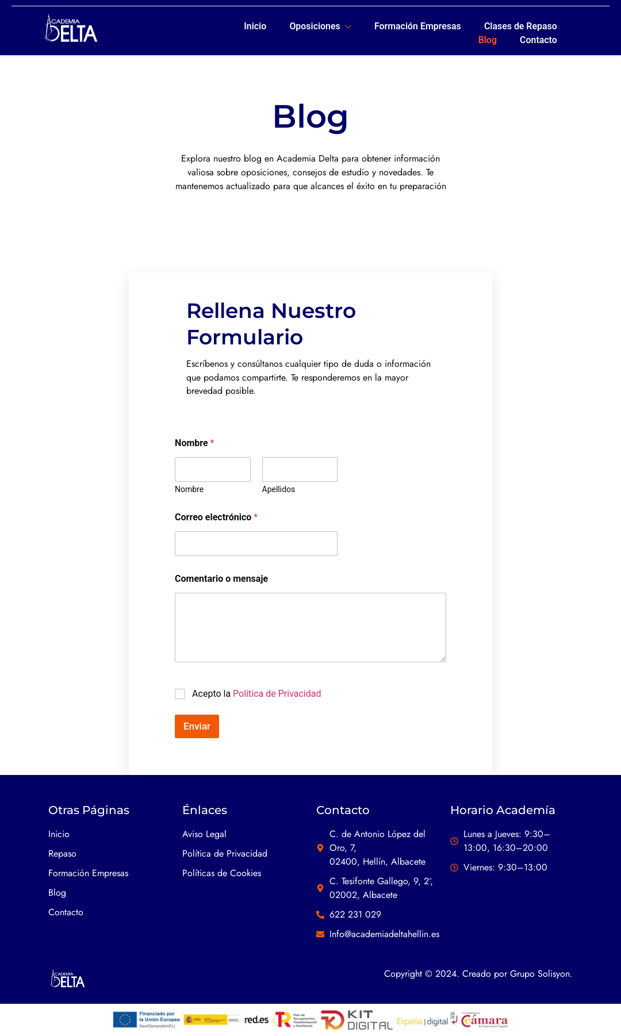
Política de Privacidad (277, 694)
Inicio (254, 25)
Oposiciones (319, 26)
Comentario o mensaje (221, 579)
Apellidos (279, 490)
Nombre (189, 490)
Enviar (196, 726)
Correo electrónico (216, 518)
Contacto (538, 39)
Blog (487, 39)
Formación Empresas (417, 25)
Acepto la (256, 694)
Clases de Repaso (520, 25)
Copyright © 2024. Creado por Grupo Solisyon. (478, 974)
